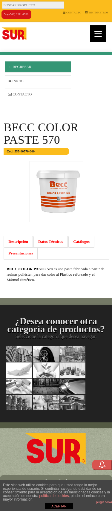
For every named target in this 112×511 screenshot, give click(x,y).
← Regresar (19, 67)
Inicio (15, 81)
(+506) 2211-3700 (16, 14)
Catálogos (81, 241)
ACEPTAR (59, 506)
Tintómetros (97, 12)
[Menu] (98, 33)
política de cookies (54, 496)
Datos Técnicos (50, 241)
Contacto (72, 12)
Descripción (18, 241)
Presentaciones (20, 253)
